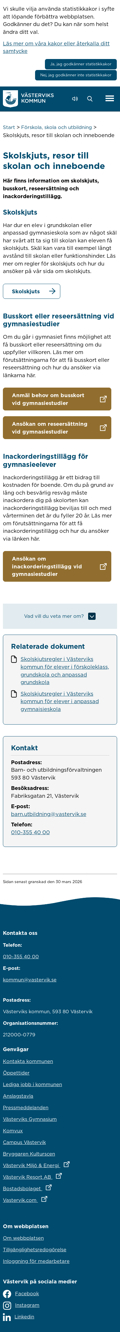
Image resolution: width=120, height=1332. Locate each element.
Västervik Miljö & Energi (60, 1164)
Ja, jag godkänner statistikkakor (80, 64)
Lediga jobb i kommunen (32, 1084)
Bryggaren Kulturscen (29, 1154)
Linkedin (18, 1317)
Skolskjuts (26, 291)
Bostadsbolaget (53, 1187)
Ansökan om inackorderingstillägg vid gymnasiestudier (47, 566)
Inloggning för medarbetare (36, 1261)
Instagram (21, 1306)
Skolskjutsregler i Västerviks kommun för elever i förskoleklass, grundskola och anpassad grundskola (65, 670)
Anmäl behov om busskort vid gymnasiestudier (48, 399)
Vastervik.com (50, 1198)
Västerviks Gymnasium (30, 1119)
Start (9, 127)
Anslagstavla (18, 1096)
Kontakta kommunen (28, 1061)
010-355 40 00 (30, 832)
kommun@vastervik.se (30, 980)
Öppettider (16, 1073)
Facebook (21, 1294)
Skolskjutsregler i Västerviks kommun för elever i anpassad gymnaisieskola (60, 701)
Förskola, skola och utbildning (56, 127)
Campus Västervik (24, 1142)
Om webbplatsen (23, 1238)
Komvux (13, 1131)
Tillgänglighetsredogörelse (34, 1249)
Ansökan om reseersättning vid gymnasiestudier (50, 428)
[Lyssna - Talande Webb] (76, 99)
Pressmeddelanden (25, 1107)
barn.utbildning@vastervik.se (48, 814)
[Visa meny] (109, 98)
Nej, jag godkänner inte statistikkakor (75, 75)
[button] (91, 99)
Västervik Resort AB (58, 1175)
